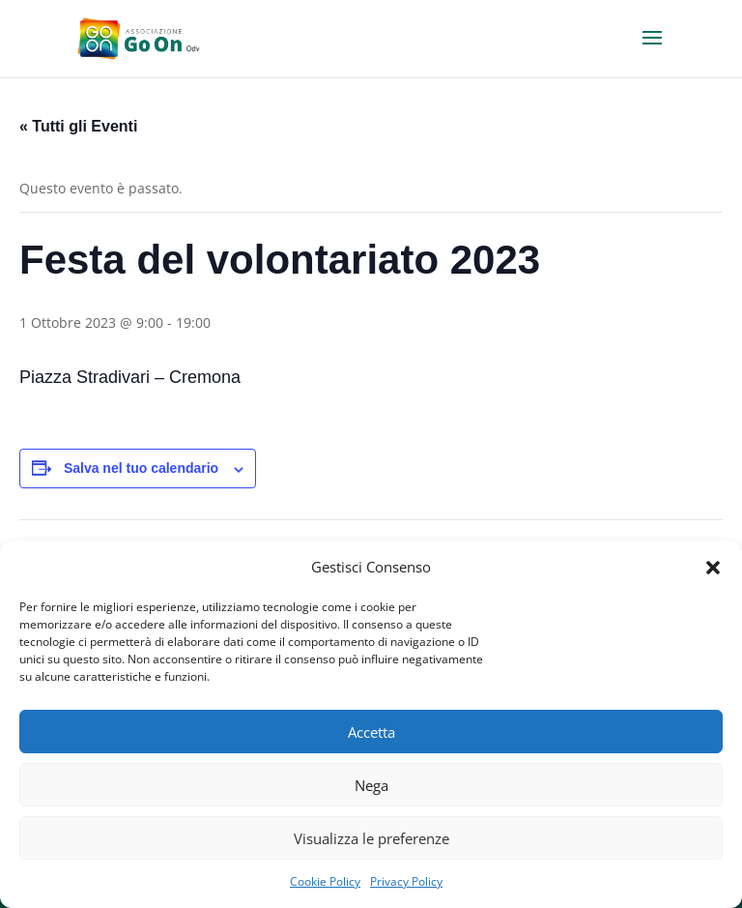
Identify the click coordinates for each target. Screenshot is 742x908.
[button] (713, 567)
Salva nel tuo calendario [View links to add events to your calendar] (141, 468)
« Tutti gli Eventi (78, 126)
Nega (371, 785)
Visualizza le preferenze (371, 838)
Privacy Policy (406, 881)
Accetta (371, 732)
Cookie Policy (325, 881)
